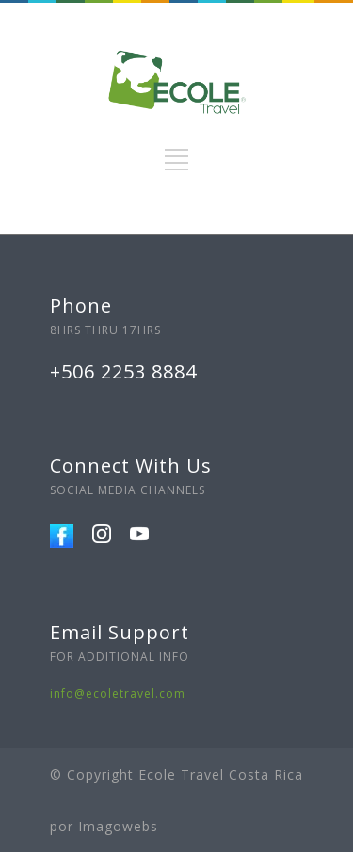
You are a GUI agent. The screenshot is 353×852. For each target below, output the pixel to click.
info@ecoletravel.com (117, 693)
